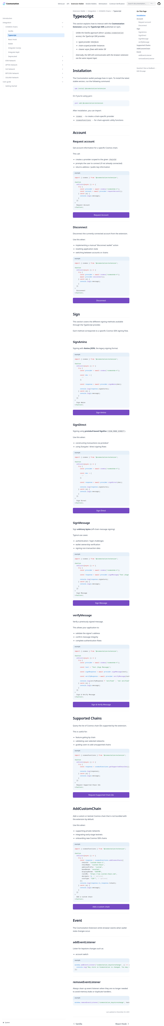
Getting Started (11, 79)
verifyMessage (143, 42)
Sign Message (82, 590)
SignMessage (143, 39)
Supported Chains (143, 45)
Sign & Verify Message (82, 692)
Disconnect (142, 25)
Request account (144, 22)
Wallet (10, 36)
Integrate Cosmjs (14, 41)
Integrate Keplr (13, 45)
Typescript (12, 28)
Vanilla (10, 24)
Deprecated (16, 49)
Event (139, 52)
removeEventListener (146, 58)
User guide (14, 74)
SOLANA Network (15, 70)
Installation (141, 15)
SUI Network (15, 62)
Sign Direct (82, 498)
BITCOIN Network (15, 66)
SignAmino (142, 32)
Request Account (82, 205)
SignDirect (142, 35)
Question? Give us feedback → (146, 68)
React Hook (12, 32)
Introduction (7, 11)
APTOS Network (15, 57)
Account (140, 19)
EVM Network (15, 53)
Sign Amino (82, 399)
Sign (138, 29)
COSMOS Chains (15, 19)
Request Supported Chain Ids (82, 782)
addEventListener (145, 55)
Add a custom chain (82, 890)
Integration (14, 15)
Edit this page (141, 71)
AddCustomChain (143, 49)
